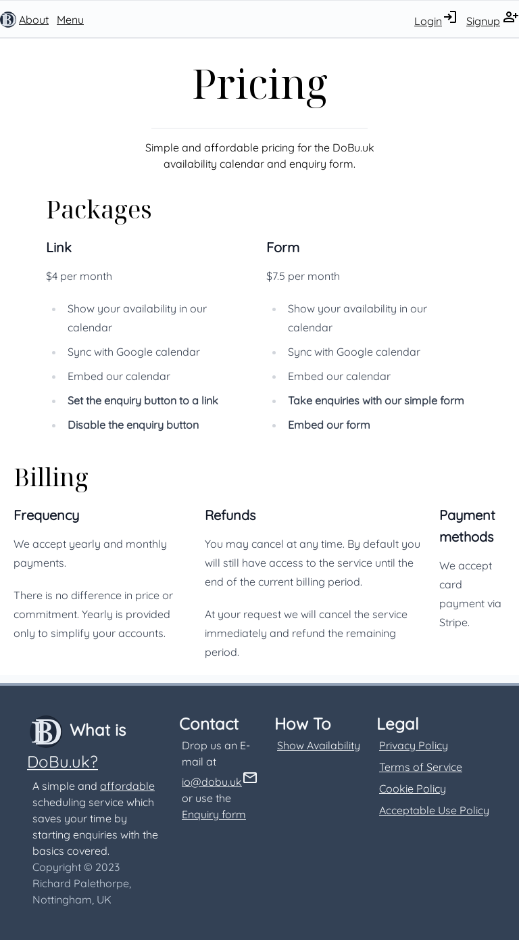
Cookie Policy (412, 788)
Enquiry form (214, 814)
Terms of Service (420, 767)
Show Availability (318, 745)
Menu (70, 19)
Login (428, 21)
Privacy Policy (413, 745)
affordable (127, 786)
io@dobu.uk (212, 782)
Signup (483, 21)
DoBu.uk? (62, 761)
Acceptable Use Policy (434, 810)
